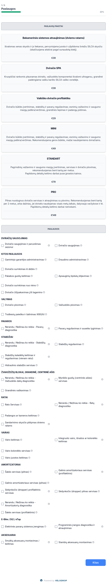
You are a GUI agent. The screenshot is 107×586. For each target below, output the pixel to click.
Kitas (96, 562)
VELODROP (61, 580)
